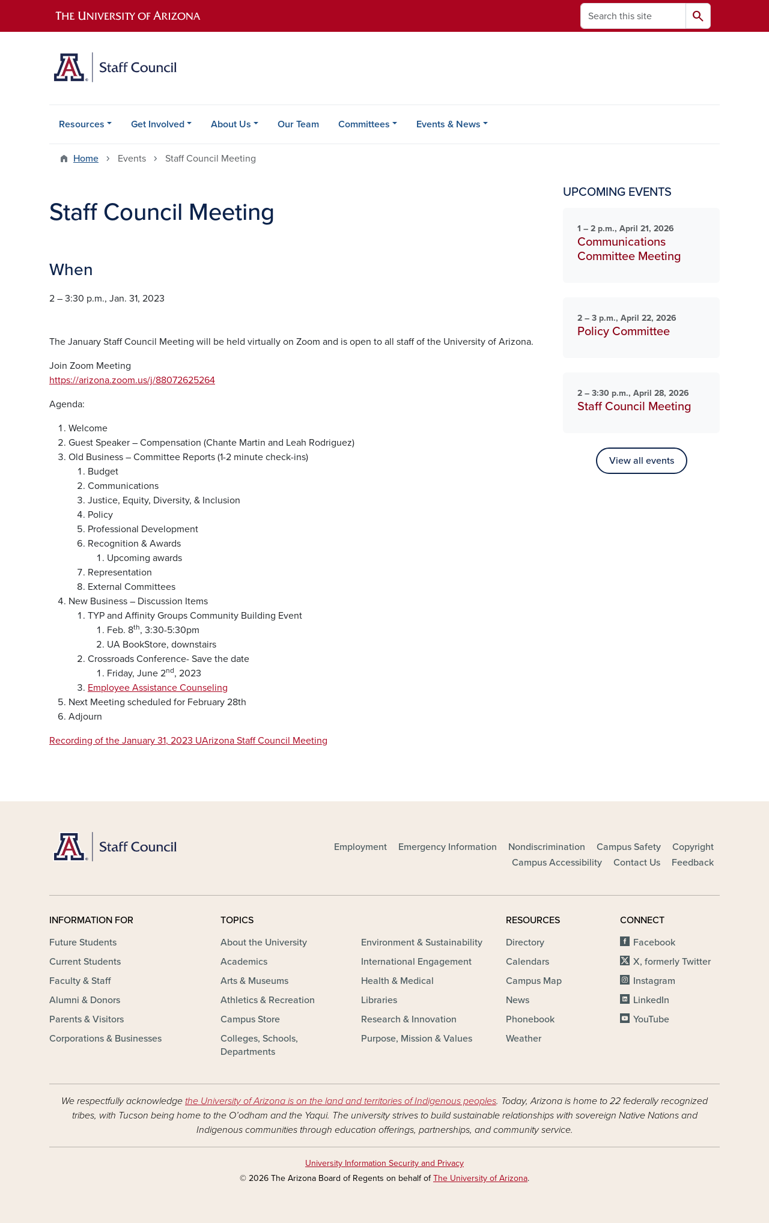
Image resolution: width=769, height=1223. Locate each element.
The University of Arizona (480, 1178)
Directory (525, 942)
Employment (360, 847)
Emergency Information (447, 847)
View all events (641, 461)
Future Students (83, 942)
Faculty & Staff (80, 981)
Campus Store (250, 1019)
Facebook (654, 942)
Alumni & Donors (84, 1000)
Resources (82, 124)
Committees (364, 124)
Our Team (298, 124)
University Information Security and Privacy (384, 1163)
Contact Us (636, 863)
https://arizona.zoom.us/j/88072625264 (132, 380)
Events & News (448, 124)
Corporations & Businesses (105, 1039)
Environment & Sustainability (421, 942)
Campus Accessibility (557, 863)
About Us (231, 124)
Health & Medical (397, 981)
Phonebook (530, 1019)
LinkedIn (651, 1000)
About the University (263, 942)
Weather (523, 1039)
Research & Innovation (409, 1019)
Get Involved (157, 124)
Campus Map (534, 981)
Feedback (693, 863)
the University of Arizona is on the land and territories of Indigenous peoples (340, 1101)
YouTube (651, 1019)
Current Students (85, 962)
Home (86, 159)
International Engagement (416, 962)
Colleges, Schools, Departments (259, 1045)
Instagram (654, 981)
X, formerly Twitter (672, 962)
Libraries (379, 1000)
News (517, 1000)
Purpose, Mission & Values (416, 1039)
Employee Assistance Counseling (158, 688)
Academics (243, 962)
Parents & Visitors (86, 1019)
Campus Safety (629, 847)
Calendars (527, 962)
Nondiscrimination (546, 847)
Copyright (693, 847)
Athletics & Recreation (267, 1000)
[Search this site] (633, 16)
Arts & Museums (254, 981)
